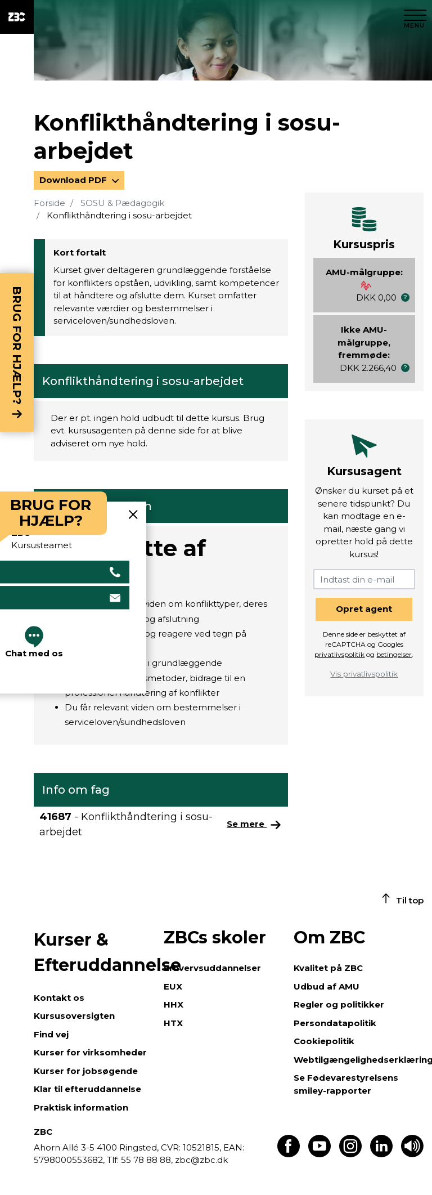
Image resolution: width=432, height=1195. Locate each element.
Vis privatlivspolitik (364, 673)
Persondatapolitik (335, 1023)
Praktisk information (81, 1107)
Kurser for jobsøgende (86, 1071)
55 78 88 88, (147, 1159)
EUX (173, 986)
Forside (49, 203)
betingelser (394, 654)
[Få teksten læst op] (412, 1154)
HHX (173, 1004)
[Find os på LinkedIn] (381, 1154)
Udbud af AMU (326, 986)
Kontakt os (59, 997)
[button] (405, 297)
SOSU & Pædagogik (122, 203)
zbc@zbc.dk (201, 1159)
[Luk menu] (415, 17)
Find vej (51, 1034)
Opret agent (364, 608)
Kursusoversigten (74, 1015)
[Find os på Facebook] (288, 1154)
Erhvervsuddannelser (212, 968)
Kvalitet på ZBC (328, 968)
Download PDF (74, 179)
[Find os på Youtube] (319, 1154)
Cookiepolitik (324, 1041)
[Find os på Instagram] (350, 1154)
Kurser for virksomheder (90, 1052)
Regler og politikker (339, 1004)
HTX (173, 1023)
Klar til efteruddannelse (87, 1089)
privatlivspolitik (339, 654)
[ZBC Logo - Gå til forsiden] (17, 17)
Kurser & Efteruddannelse (93, 952)
